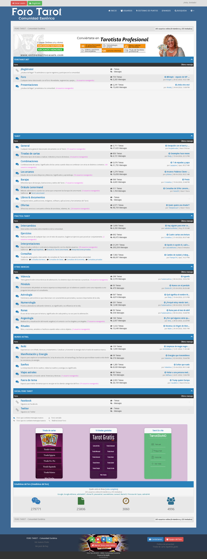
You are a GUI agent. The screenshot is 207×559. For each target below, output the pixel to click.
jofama (169, 174)
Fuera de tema (29, 380)
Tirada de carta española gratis (165, 547)
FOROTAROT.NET (21, 60)
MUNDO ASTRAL (21, 337)
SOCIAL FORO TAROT (23, 391)
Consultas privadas (95, 260)
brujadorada (173, 148)
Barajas (25, 179)
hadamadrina (166, 279)
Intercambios (28, 225)
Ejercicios (26, 233)
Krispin (169, 80)
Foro (23, 77)
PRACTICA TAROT (22, 216)
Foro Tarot (90, 553)
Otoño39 (168, 288)
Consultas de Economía (75, 260)
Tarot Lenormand (37, 193)
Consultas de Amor (38, 260)
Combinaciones (29, 161)
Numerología (28, 302)
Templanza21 (174, 208)
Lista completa (111, 489)
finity (170, 156)
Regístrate (34, 3)
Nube (170, 329)
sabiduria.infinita (171, 228)
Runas (24, 310)
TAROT (17, 136)
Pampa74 (173, 258)
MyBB (107, 555)
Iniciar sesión (19, 3)
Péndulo (25, 284)
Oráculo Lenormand (32, 187)
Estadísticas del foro (40, 484)
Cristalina (168, 182)
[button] (192, 11)
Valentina (168, 358)
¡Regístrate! (27, 69)
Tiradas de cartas (30, 153)
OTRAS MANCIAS (21, 267)
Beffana (169, 375)
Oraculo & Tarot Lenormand (57, 250)
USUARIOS (126, 11)
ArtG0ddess (167, 349)
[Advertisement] (103, 110)
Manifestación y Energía (34, 354)
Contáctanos (155, 539)
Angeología (27, 318)
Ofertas (25, 205)
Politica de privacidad (165, 544)
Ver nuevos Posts (42, 542)
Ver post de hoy (41, 546)
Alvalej (169, 87)
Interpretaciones (30, 243)
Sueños (25, 364)
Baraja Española (37, 250)
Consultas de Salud (56, 260)
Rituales (25, 326)
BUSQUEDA (181, 11)
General (25, 145)
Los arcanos (27, 171)
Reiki (23, 346)
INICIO (112, 11)
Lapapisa (173, 165)
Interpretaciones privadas (81, 250)
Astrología (26, 294)
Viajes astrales (28, 372)
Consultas (26, 253)
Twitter (25, 408)
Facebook (26, 400)
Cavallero (174, 383)
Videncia (25, 276)
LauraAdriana (171, 248)
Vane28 (176, 191)
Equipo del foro (174, 539)
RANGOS (166, 11)
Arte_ (170, 321)
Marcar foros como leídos (103, 545)
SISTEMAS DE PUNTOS (147, 11)
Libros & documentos (33, 197)
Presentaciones (29, 84)
